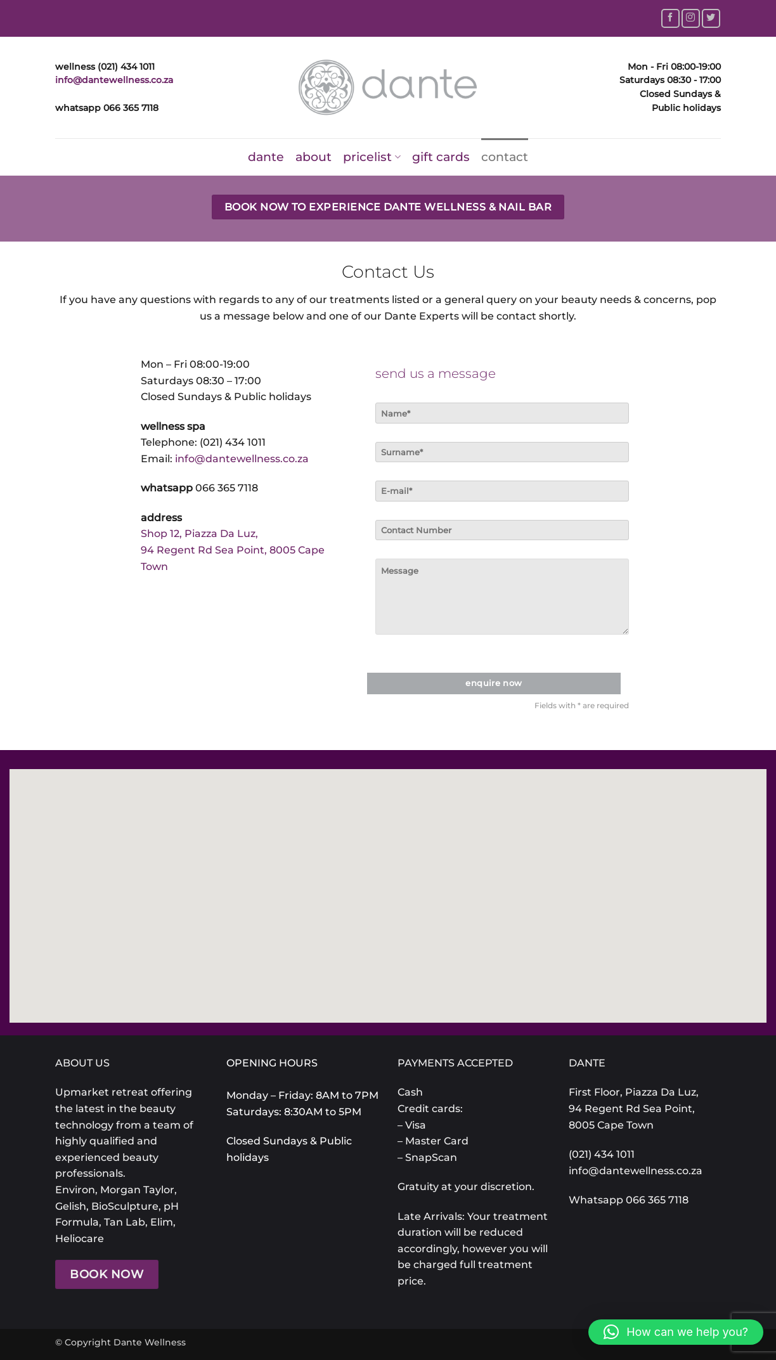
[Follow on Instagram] (691, 18)
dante (266, 156)
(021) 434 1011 (233, 442)
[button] (675, 1332)
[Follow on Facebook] (670, 18)
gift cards (441, 156)
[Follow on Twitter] (711, 18)
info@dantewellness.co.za (114, 80)
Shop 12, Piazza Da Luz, (199, 534)
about (313, 156)
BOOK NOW (106, 1274)
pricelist (371, 156)
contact (504, 156)
